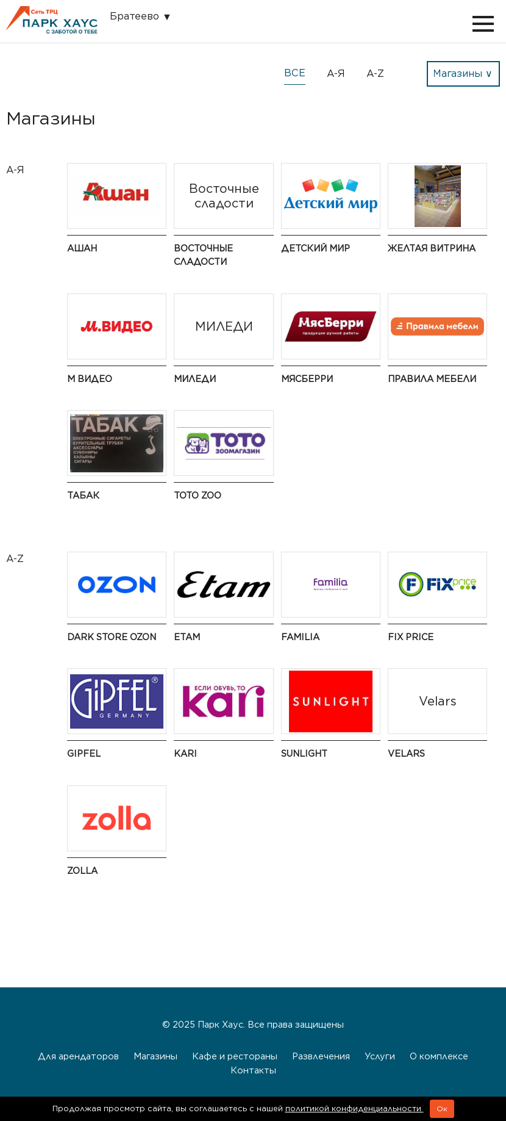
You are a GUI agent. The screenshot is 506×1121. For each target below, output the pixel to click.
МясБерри (307, 378)
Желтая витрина (432, 248)
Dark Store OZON (111, 637)
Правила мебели (432, 378)
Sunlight (304, 753)
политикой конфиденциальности (354, 1108)
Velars (406, 753)
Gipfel (84, 753)
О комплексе (439, 1056)
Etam (187, 637)
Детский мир (315, 248)
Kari (185, 753)
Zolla (82, 870)
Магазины (155, 1056)
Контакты (253, 1070)
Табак (83, 495)
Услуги (380, 1056)
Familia (300, 637)
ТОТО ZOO (197, 495)
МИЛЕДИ (195, 378)
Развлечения (321, 1056)
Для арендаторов (78, 1056)
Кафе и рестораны (234, 1056)
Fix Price (410, 637)
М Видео (89, 378)
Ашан (82, 248)
